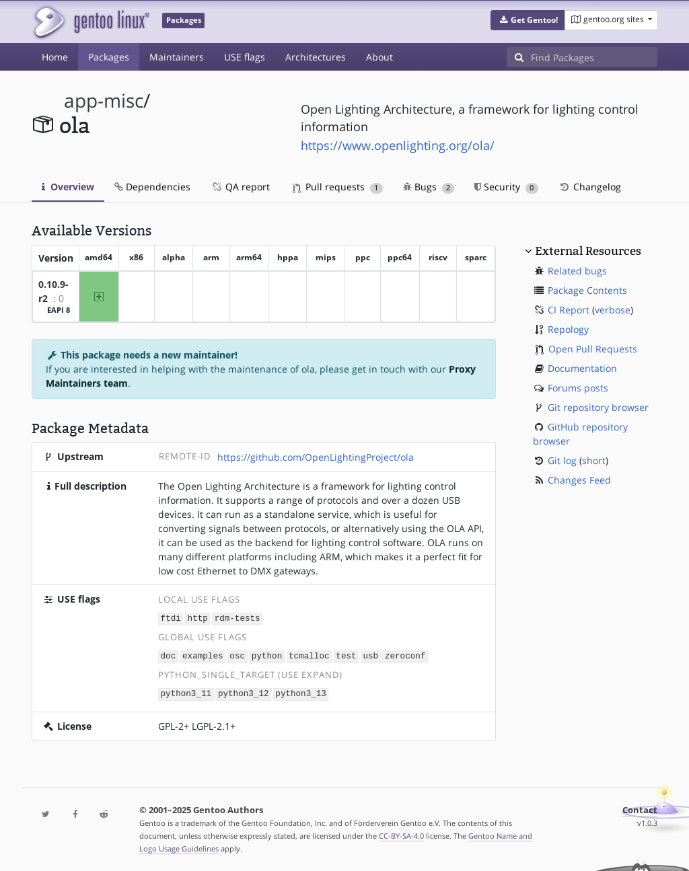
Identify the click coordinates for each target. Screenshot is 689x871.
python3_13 (300, 691)
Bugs (429, 186)
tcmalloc (309, 654)
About (379, 56)
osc (237, 654)
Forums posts (578, 387)
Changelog (589, 186)
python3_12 (243, 691)
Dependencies (152, 186)
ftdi (171, 617)
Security (506, 186)
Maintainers (176, 56)
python (267, 654)
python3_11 (186, 691)
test (346, 654)
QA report (240, 186)
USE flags (244, 56)
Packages (108, 56)
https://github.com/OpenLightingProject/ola (315, 457)
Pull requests (338, 186)
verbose (612, 309)
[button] (528, 20)
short (594, 460)
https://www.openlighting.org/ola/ (398, 145)
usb (370, 654)
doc (168, 654)
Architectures (315, 56)
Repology (568, 329)
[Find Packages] (594, 57)
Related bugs (577, 270)
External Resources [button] (588, 251)
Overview (68, 186)
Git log (562, 460)
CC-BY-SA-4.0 (401, 834)
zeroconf (405, 654)
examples (202, 654)
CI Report (568, 309)
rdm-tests (237, 617)
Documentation (582, 368)
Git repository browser (598, 407)
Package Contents (587, 290)
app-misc (103, 100)
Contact (639, 808)
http (198, 617)
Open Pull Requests (592, 348)
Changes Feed (579, 480)
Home (55, 56)
